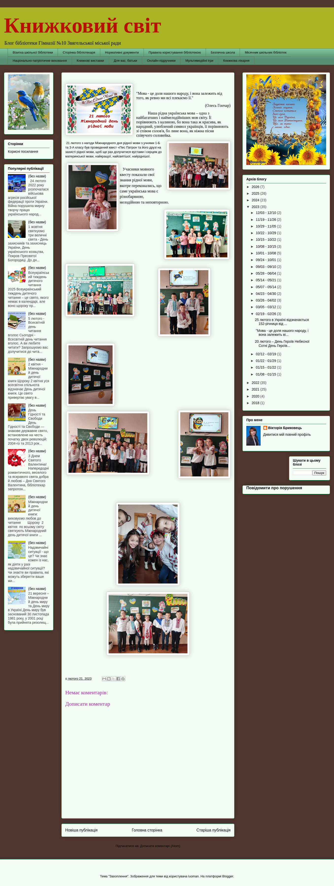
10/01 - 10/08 (266, 253)
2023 (256, 207)
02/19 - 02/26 (266, 314)
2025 (256, 193)
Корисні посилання (23, 151)
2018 (256, 403)
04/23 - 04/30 (266, 294)
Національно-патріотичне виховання (40, 60)
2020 (256, 396)
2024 (256, 200)
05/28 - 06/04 (266, 273)
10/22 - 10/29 (266, 233)
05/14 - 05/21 (266, 280)
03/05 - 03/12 (266, 307)
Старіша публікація (214, 830)
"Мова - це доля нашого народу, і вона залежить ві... (281, 333)
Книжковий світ (82, 25)
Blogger (227, 876)
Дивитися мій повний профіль (287, 434)
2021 (256, 389)
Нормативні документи (122, 52)
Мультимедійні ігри (199, 60)
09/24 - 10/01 (266, 260)
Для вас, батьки (125, 60)
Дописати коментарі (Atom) (160, 846)
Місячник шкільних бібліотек (265, 52)
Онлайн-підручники (161, 60)
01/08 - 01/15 (266, 374)
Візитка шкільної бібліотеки (33, 52)
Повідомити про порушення (274, 488)
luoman (193, 876)
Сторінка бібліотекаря (79, 52)
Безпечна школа (223, 52)
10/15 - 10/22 (266, 240)
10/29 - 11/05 (266, 226)
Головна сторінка (147, 830)
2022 (256, 383)
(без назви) (37, 176)
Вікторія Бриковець (285, 428)
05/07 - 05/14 (266, 287)
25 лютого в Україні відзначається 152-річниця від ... (282, 322)
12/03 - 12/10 (266, 213)
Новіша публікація (81, 830)
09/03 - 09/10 (266, 267)
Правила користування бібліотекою (175, 52)
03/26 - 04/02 (266, 300)
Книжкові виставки (90, 60)
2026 (256, 187)
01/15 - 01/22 (266, 367)
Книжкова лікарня (236, 60)
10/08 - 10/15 (266, 246)
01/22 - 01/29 (266, 361)
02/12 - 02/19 (266, 354)
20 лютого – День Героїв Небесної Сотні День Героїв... (282, 343)
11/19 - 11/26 (266, 220)
